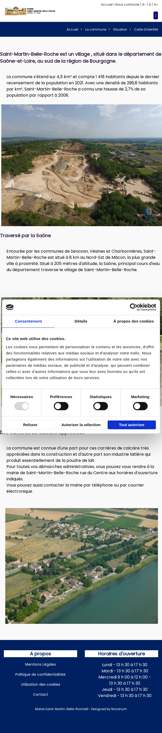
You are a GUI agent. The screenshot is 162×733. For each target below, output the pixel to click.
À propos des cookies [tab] (133, 321)
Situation (120, 29)
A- (144, 4)
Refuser (30, 425)
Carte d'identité (146, 29)
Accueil (107, 4)
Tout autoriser (132, 425)
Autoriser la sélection (81, 425)
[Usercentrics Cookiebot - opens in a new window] (133, 307)
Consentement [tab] (28, 321)
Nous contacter (127, 4)
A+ (156, 4)
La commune (95, 29)
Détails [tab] (81, 321)
